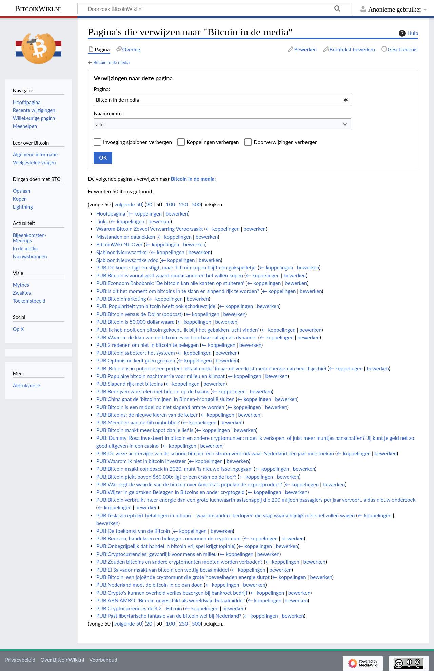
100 (170, 204)
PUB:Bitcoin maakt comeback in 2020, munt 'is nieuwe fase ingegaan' (174, 469)
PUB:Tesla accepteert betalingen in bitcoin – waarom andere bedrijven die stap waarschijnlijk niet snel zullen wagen (225, 515)
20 (149, 204)
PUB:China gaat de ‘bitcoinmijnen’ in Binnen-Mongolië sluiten (165, 399)
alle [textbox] (100, 124)
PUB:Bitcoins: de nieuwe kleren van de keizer (147, 415)
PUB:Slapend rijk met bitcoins (129, 383)
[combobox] (222, 100)
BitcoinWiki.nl (38, 8)
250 (183, 204)
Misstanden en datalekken (125, 237)
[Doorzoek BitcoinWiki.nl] (215, 8)
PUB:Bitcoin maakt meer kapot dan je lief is (144, 430)
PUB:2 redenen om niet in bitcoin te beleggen (147, 345)
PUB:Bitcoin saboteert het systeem (135, 353)
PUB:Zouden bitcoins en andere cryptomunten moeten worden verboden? (179, 562)
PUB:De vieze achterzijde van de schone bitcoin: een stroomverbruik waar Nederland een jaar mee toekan (215, 453)
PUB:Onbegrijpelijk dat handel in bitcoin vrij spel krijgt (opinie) (165, 546)
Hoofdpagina (110, 213)
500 (196, 204)
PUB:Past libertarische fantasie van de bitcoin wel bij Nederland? (168, 616)
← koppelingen (145, 213)
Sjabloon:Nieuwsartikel (122, 252)
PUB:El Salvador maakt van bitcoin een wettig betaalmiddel (162, 569)
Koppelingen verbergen (213, 142)
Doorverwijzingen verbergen (286, 142)
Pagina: (102, 89)
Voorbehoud (103, 660)
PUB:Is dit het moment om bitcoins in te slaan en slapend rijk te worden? (177, 291)
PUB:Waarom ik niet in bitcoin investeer (141, 461)
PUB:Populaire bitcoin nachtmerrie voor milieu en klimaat (160, 376)
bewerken (177, 213)
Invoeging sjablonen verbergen (137, 142)
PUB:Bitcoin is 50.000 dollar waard (135, 322)
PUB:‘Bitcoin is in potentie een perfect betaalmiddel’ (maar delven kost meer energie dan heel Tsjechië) (211, 368)
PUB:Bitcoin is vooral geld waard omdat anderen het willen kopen (169, 275)
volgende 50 (128, 204)
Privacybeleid (20, 660)
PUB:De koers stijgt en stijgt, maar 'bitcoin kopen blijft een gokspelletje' (176, 267)
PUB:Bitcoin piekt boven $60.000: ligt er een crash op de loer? (166, 476)
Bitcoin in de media (111, 62)
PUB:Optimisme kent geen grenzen (135, 360)
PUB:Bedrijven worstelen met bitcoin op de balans (152, 391)
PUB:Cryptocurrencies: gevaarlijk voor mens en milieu (156, 554)
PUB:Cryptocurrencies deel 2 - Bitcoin (139, 608)
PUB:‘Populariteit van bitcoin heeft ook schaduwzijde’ (156, 306)
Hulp (407, 33)
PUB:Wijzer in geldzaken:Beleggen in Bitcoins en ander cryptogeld (170, 492)
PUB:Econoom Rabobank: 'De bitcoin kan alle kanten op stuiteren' (170, 283)
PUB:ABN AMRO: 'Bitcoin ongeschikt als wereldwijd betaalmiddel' (170, 600)
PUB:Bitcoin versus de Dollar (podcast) (139, 314)
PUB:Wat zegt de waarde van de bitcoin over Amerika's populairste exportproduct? (189, 484)
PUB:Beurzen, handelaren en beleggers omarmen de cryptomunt (168, 538)
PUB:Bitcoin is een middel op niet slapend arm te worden (160, 407)
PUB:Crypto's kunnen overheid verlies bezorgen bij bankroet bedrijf (172, 593)
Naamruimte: (108, 113)
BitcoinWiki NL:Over (119, 244)
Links (102, 221)
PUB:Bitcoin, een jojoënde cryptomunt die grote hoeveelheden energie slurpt (183, 577)
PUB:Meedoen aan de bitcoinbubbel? (138, 422)
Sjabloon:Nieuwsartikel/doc (127, 260)
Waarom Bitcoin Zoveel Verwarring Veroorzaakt (149, 229)
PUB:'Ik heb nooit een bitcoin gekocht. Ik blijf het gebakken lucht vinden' (177, 330)
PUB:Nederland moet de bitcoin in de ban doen (149, 585)
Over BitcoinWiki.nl (62, 660)
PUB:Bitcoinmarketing (121, 299)
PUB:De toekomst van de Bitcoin (133, 531)
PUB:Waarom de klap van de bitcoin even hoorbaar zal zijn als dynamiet (176, 337)
